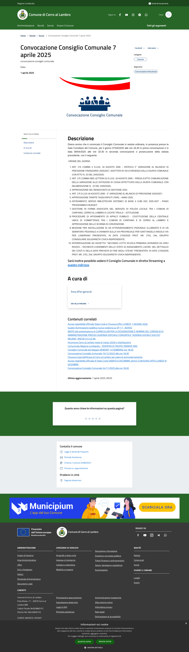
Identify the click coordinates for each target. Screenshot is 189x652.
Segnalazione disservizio (67, 602)
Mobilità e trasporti (64, 569)
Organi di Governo (25, 555)
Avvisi (41, 35)
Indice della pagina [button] (31, 134)
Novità (32, 35)
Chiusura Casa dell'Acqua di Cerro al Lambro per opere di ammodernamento (105, 357)
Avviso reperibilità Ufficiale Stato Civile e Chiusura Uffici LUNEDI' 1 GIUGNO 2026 (108, 324)
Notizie (137, 555)
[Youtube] (125, 14)
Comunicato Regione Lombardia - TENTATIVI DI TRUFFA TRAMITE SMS (102, 346)
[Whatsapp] (145, 14)
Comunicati (139, 560)
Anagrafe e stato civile (66, 555)
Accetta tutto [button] (84, 642)
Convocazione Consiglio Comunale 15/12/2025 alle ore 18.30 (98, 353)
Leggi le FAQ (61, 607)
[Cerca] (168, 14)
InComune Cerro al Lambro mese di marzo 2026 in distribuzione (99, 342)
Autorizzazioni (101, 570)
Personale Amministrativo (29, 579)
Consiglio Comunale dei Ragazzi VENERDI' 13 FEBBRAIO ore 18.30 (100, 350)
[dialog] (94, 636)
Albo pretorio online (104, 602)
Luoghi (137, 577)
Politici (20, 574)
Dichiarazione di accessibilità (107, 616)
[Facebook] (119, 14)
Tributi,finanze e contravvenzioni (109, 560)
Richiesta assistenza (65, 611)
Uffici (19, 564)
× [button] (186, 623)
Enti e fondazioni (24, 569)
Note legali (100, 611)
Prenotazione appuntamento (69, 597)
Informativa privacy (103, 607)
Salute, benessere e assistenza (108, 565)
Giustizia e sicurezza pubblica (108, 555)
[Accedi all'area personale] (158, 3)
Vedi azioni (153, 48)
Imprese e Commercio (65, 560)
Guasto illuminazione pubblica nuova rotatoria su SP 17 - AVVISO (100, 327)
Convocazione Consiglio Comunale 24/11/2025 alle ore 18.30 (98, 368)
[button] (94, 647)
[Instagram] (132, 14)
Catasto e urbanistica (65, 564)
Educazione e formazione (106, 551)
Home (23, 35)
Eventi (137, 582)
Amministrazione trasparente (108, 597)
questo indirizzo (78, 265)
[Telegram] (138, 14)
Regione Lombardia (25, 3)
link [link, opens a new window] (119, 636)
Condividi (140, 48)
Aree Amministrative (26, 560)
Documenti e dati (25, 583)
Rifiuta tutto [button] (105, 641)
